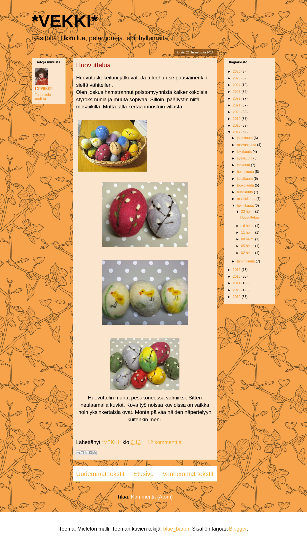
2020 (237, 112)
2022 (237, 98)
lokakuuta (245, 151)
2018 (237, 125)
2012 (237, 297)
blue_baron (176, 529)
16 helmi (248, 226)
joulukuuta (245, 138)
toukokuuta (246, 185)
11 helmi (248, 232)
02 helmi (248, 253)
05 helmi (248, 246)
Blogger (237, 529)
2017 (237, 132)
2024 (237, 85)
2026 (237, 71)
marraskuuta (247, 145)
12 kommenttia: (165, 442)
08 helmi (248, 239)
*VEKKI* (65, 21)
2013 (237, 290)
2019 (237, 119)
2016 (237, 270)
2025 (237, 78)
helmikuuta (246, 205)
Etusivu (143, 473)
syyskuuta (245, 158)
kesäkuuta (245, 178)
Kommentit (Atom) (152, 497)
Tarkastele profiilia (43, 96)
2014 (237, 283)
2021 (237, 105)
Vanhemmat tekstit (188, 473)
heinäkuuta (246, 172)
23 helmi (248, 211)
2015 (237, 276)
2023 (237, 91)
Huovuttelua (93, 65)
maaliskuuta (246, 199)
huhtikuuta (245, 192)
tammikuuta (246, 261)
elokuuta (244, 165)
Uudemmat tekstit (100, 473)
